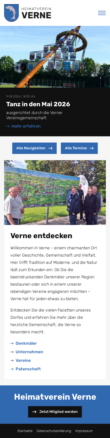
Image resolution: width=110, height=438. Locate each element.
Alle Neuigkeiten (34, 148)
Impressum (84, 431)
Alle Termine (79, 148)
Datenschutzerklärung (54, 431)
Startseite (25, 431)
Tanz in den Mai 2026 (38, 104)
